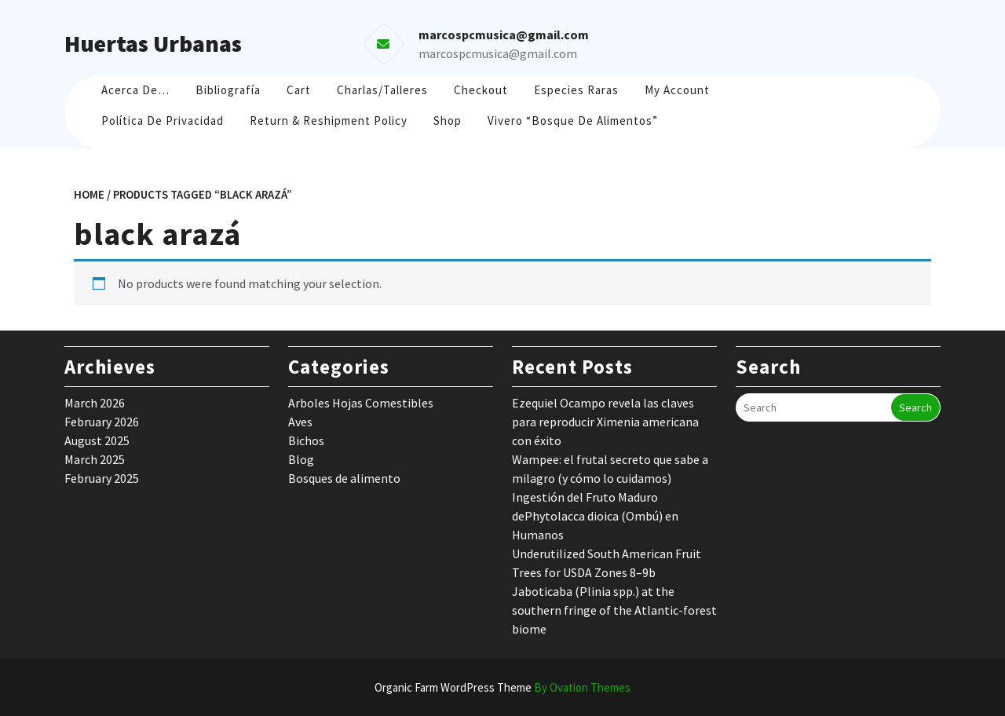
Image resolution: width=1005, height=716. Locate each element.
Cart (299, 89)
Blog (301, 459)
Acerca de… (135, 89)
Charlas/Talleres (382, 89)
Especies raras (576, 89)
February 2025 (101, 478)
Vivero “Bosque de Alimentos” (573, 120)
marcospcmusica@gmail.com (497, 53)
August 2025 (97, 440)
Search (915, 407)
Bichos (306, 440)
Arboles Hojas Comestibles (360, 403)
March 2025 (94, 459)
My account (677, 89)
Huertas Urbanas (153, 43)
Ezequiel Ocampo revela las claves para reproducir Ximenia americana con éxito (605, 421)
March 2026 (94, 403)
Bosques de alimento (344, 478)
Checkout (481, 89)
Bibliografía (228, 89)
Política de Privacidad (162, 120)
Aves (300, 421)
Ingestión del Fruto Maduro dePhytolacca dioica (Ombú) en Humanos (595, 515)
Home (89, 194)
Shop (447, 120)
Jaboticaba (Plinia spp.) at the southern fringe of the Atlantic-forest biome (614, 610)
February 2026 (101, 421)
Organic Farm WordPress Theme (502, 687)
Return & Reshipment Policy (328, 120)
